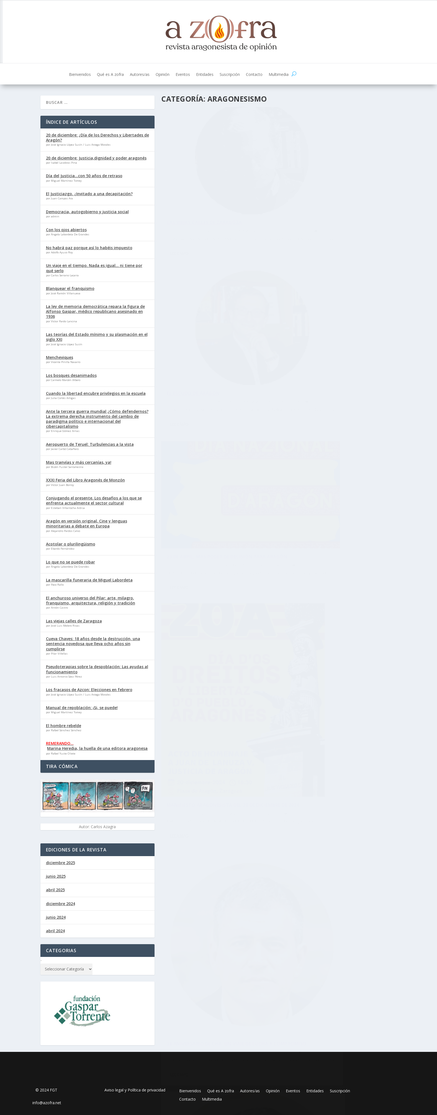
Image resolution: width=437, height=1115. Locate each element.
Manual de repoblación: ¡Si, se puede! (82, 707)
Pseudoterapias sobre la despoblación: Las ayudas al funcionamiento (97, 669)
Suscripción (230, 75)
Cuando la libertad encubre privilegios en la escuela (96, 393)
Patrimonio (214, 201)
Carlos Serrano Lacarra (314, 776)
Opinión (162, 75)
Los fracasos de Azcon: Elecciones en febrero (89, 689)
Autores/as (140, 75)
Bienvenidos (80, 75)
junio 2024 (56, 917)
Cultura (264, 196)
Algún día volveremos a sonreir (330, 767)
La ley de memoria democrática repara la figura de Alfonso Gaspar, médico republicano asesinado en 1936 (95, 311)
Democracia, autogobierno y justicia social (87, 211)
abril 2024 (55, 930)
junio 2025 (56, 876)
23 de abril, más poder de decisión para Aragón (216, 328)
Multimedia (279, 75)
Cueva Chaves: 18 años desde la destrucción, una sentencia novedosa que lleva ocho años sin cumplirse (93, 643)
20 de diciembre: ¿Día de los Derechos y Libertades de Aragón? (97, 137)
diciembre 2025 (60, 862)
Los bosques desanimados (71, 375)
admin (186, 340)
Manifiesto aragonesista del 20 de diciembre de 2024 (333, 396)
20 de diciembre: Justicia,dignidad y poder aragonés (96, 158)
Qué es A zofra (110, 75)
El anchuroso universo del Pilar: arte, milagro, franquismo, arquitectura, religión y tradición (90, 600)
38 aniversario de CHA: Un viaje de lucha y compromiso (217, 513)
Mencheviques (59, 357)
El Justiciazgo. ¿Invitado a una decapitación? (89, 193)
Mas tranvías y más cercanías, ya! (78, 462)
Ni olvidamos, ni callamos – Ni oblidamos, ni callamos (206, 718)
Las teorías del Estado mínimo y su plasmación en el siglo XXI (97, 337)
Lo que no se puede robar (70, 562)
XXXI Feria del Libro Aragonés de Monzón (85, 480)
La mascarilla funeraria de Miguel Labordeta (89, 580)
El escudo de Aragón (315, 187)
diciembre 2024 (60, 903)
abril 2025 (55, 889)
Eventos (183, 75)
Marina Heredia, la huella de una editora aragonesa (97, 748)
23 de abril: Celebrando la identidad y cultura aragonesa (337, 580)
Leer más (179, 230)
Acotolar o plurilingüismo (70, 544)
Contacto (254, 75)
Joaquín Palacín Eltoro (193, 524)
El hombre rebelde (63, 725)
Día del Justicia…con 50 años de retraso (84, 175)
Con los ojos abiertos (66, 229)
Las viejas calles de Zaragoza (204, 187)
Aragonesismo (245, 196)
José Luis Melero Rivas (191, 196)
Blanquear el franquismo (70, 288)
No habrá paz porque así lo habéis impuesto (89, 247)
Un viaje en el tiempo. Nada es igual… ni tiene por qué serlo (94, 268)
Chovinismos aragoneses (199, 900)
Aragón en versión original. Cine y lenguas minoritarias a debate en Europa (86, 523)
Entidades (205, 75)
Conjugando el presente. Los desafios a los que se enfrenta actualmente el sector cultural (94, 500)
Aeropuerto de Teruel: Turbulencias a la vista (90, 444)
